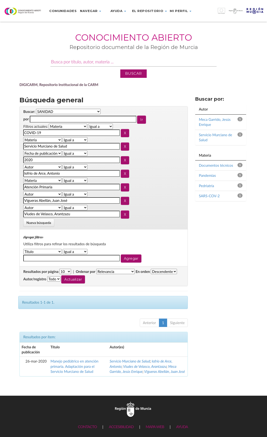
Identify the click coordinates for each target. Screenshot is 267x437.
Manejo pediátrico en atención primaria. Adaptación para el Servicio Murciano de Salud (74, 366)
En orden (143, 271)
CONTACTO (87, 426)
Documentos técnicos (216, 165)
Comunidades (63, 11)
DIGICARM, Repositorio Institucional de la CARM (58, 84)
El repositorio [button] (149, 11)
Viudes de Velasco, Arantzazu (144, 366)
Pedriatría (206, 186)
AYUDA (182, 426)
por (26, 119)
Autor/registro (34, 279)
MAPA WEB (155, 426)
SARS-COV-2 (209, 196)
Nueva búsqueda (38, 223)
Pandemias (207, 175)
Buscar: (29, 111)
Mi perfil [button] (180, 11)
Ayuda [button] (118, 11)
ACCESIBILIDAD (121, 426)
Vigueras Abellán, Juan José (164, 371)
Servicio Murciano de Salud (129, 361)
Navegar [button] (90, 11)
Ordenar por (85, 271)
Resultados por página (41, 271)
